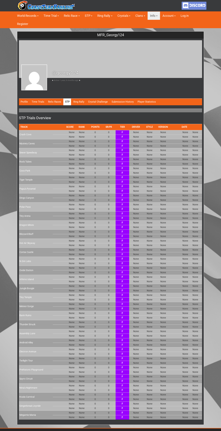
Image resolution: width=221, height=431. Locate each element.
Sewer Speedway (28, 152)
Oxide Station (26, 270)
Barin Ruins (25, 315)
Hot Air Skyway (27, 243)
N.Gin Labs (25, 261)
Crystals (122, 15)
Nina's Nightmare (28, 387)
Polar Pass (25, 207)
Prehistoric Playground (31, 369)
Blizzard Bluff (26, 234)
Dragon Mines (26, 225)
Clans (139, 15)
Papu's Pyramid (27, 188)
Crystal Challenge (98, 101)
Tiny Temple (25, 297)
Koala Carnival (27, 396)
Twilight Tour (26, 360)
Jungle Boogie (26, 288)
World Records (26, 15)
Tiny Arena (24, 216)
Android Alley (26, 342)
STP (87, 15)
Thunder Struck (27, 324)
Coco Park (24, 170)
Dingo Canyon (26, 197)
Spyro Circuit (26, 378)
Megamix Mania (27, 415)
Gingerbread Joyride (30, 406)
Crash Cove (25, 134)
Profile (24, 101)
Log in (185, 15)
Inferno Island (26, 279)
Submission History (123, 101)
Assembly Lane (27, 333)
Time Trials (38, 101)
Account (168, 15)
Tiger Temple (26, 179)
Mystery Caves (27, 143)
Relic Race (71, 15)
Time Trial (50, 15)
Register (22, 24)
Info (152, 15)
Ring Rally (103, 15)
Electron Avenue (27, 351)
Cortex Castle (26, 252)
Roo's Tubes (25, 161)
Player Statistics (147, 101)
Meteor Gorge (26, 306)
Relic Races (54, 101)
